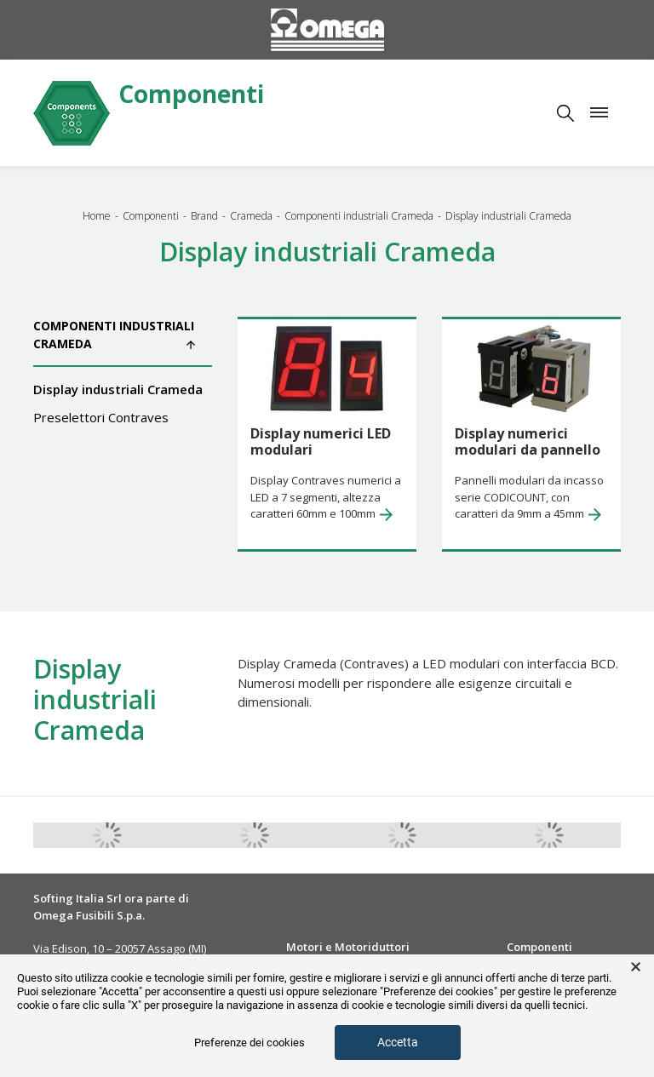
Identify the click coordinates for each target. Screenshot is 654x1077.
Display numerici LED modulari (320, 441)
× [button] (635, 967)
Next (633, 835)
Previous (20, 835)
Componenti (191, 95)
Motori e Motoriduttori (348, 946)
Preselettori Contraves (101, 417)
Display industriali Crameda (118, 389)
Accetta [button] (397, 1042)
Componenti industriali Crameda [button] (114, 335)
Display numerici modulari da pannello (527, 441)
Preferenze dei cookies (249, 1042)
